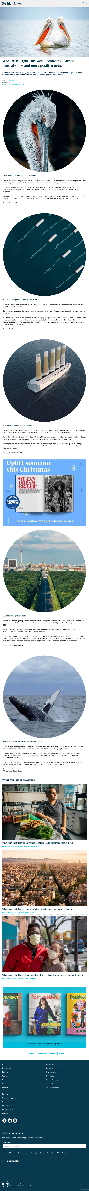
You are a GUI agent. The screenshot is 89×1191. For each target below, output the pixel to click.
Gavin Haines (12, 80)
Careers (5, 1114)
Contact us (49, 1068)
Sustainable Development (31, 846)
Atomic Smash (20, 1184)
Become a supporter (9, 1098)
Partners (5, 1094)
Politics (25, 912)
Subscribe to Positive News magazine (44, 1043)
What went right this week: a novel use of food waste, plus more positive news (37, 843)
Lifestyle (5, 1072)
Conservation (6, 84)
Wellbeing (33, 978)
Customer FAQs (51, 1072)
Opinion (5, 1084)
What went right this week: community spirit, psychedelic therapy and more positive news (43, 975)
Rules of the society (52, 1088)
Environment (15, 84)
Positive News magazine (10, 1102)
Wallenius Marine (40, 437)
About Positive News (53, 1064)
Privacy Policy (61, 1153)
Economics (6, 1080)
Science (5, 1076)
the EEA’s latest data (17, 630)
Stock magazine (7, 1110)
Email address (7, 1142)
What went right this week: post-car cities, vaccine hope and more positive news (38, 909)
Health (14, 846)
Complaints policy (52, 1080)
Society (22, 84)
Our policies (50, 1076)
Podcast (5, 1088)
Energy (4, 912)
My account (6, 1106)
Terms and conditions (53, 1084)
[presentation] (20, 1171)
